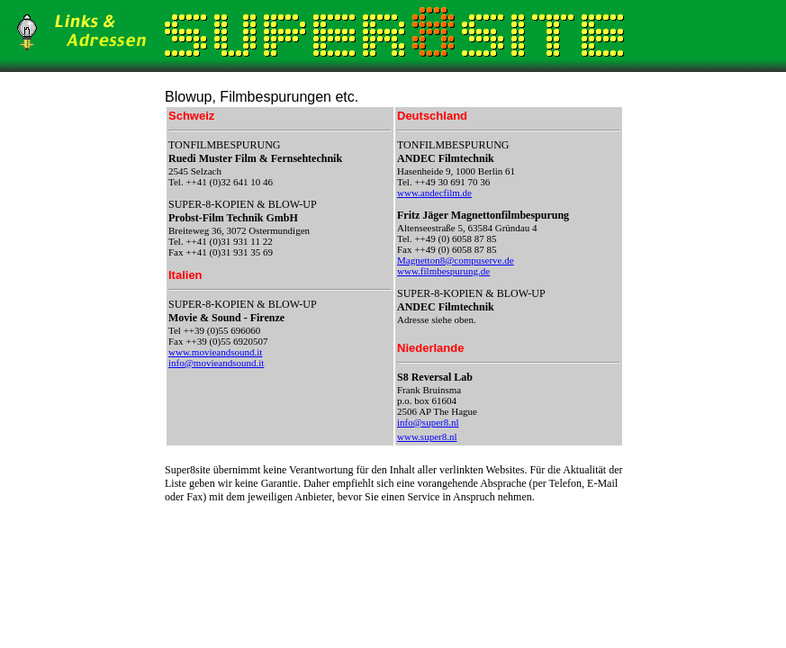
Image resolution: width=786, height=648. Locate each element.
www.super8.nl (427, 436)
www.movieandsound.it (215, 351)
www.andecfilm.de (434, 192)
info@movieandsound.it (216, 362)
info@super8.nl (427, 422)
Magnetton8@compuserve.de (455, 260)
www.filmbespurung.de (443, 271)
